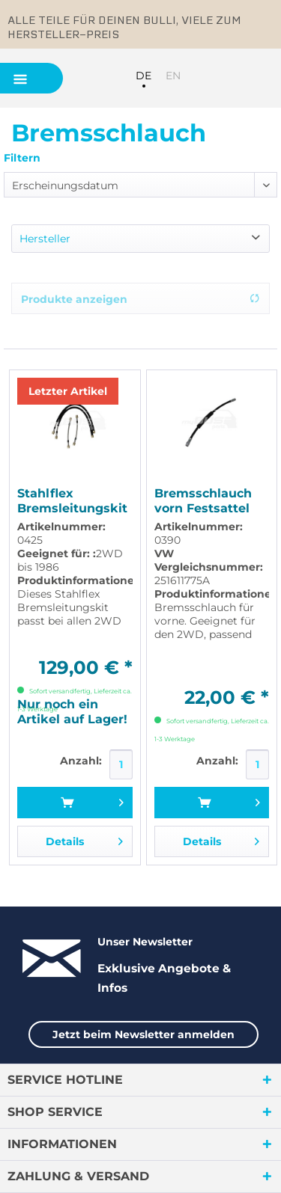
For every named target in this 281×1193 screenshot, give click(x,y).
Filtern (22, 158)
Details (84, 838)
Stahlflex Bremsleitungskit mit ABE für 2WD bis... (72, 501)
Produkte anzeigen (140, 299)
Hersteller (44, 238)
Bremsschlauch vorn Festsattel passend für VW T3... (205, 501)
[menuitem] (206, 77)
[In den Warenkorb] (74, 802)
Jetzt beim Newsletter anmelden (143, 1034)
